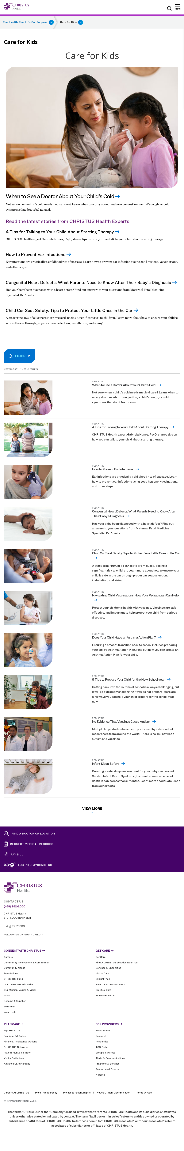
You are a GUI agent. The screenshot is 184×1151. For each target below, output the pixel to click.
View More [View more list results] (92, 810)
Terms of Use (144, 1092)
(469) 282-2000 (14, 906)
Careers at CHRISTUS (16, 1092)
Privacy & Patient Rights (77, 1092)
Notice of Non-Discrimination (113, 1092)
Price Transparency (46, 1092)
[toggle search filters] (19, 356)
